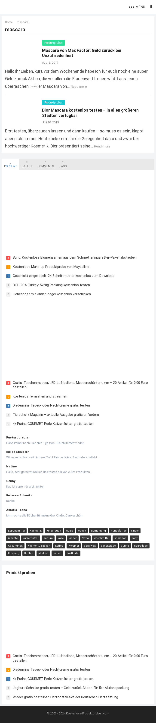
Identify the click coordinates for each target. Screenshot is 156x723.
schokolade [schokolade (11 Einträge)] (108, 545)
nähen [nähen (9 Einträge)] (57, 553)
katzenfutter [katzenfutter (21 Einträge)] (30, 538)
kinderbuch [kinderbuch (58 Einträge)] (54, 530)
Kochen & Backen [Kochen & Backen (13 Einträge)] (39, 545)
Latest (27, 164)
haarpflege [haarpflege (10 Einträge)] (141, 545)
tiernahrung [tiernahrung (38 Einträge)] (98, 530)
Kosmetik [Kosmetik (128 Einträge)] (36, 530)
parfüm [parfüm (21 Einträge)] (48, 538)
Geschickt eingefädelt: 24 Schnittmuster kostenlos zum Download (63, 276)
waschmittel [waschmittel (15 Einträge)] (101, 538)
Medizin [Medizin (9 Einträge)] (43, 553)
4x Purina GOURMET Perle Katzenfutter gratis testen (53, 424)
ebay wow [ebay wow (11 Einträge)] (90, 545)
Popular (10, 164)
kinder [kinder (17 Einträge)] (73, 538)
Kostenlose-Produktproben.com (87, 713)
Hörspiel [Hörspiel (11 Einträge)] (73, 545)
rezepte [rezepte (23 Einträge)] (13, 538)
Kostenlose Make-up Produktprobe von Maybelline (51, 267)
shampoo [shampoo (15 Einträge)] (120, 538)
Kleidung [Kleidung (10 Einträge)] (13, 553)
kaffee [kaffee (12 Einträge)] (59, 545)
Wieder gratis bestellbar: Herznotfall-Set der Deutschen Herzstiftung (65, 697)
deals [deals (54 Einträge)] (69, 530)
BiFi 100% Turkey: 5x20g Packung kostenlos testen (51, 285)
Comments (45, 164)
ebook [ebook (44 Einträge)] (82, 530)
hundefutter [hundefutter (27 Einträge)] (118, 530)
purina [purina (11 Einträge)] (125, 545)
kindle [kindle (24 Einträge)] (135, 530)
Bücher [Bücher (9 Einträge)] (28, 553)
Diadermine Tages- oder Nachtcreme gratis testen (51, 405)
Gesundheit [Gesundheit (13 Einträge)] (15, 545)
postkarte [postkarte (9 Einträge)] (73, 553)
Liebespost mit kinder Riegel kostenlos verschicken (52, 294)
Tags (63, 164)
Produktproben (53, 42)
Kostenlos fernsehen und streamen (40, 396)
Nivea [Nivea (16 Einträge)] (85, 538)
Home (8, 22)
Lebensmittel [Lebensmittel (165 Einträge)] (16, 530)
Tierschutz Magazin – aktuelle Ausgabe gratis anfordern (56, 415)
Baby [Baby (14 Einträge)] (135, 538)
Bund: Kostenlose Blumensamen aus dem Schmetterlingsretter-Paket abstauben (75, 258)
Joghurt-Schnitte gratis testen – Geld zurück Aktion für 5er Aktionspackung (71, 688)
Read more (79, 86)
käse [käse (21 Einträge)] (61, 538)
